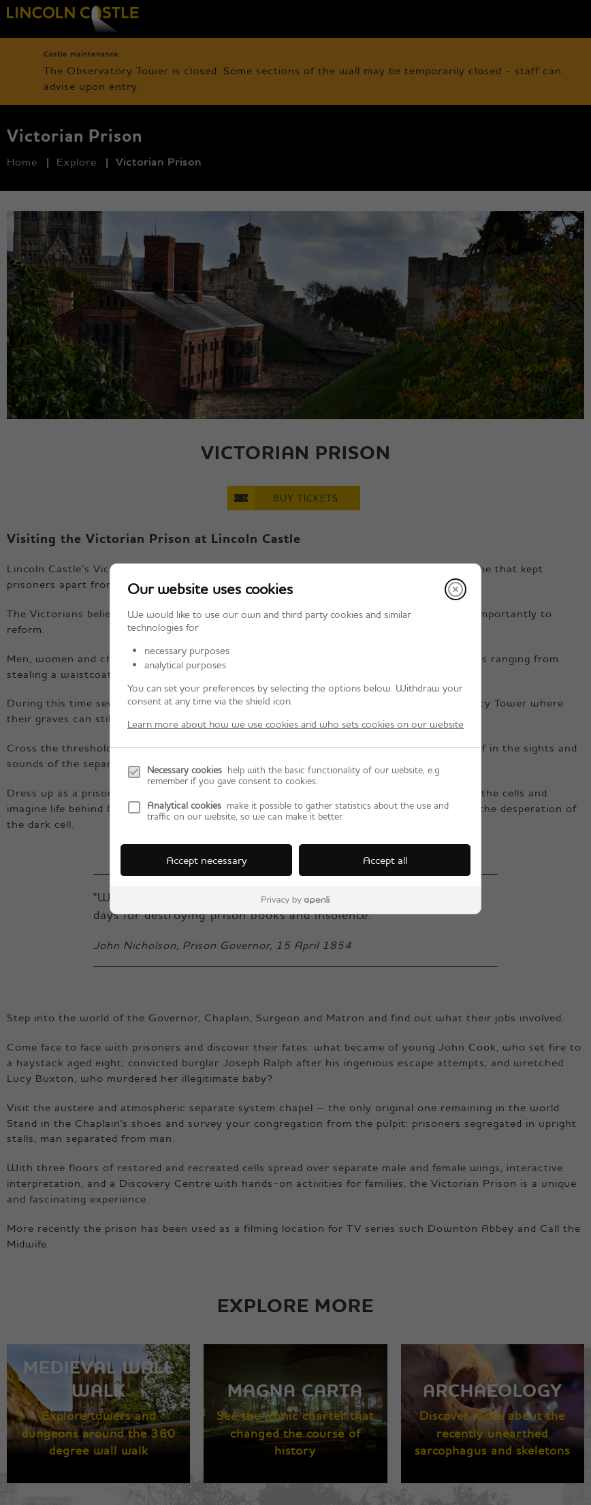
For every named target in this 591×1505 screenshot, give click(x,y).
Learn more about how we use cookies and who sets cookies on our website (295, 723)
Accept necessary (206, 860)
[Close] (455, 589)
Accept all (385, 860)
